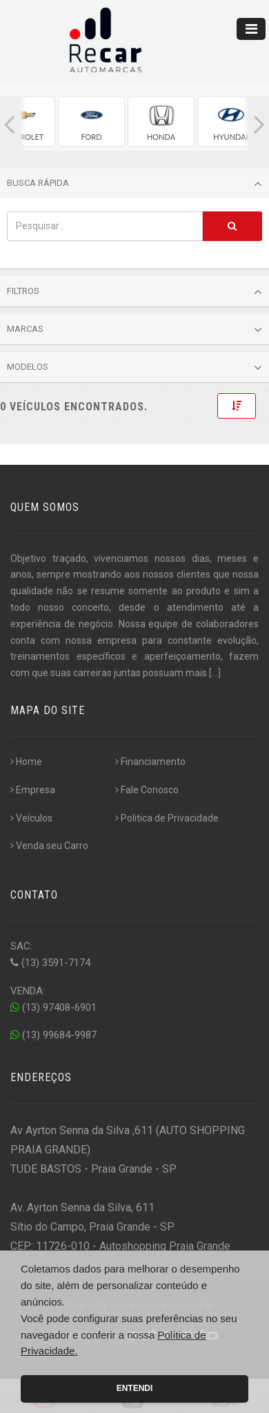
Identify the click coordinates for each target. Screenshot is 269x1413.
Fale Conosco (147, 789)
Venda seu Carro (49, 845)
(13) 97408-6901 (53, 1007)
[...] (215, 672)
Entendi (135, 1388)
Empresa (32, 789)
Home (26, 761)
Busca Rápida (134, 184)
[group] (91, 121)
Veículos (31, 818)
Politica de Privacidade (167, 818)
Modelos (134, 368)
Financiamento (150, 761)
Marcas (134, 330)
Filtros (134, 292)
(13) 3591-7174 (50, 962)
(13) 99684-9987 (53, 1035)
